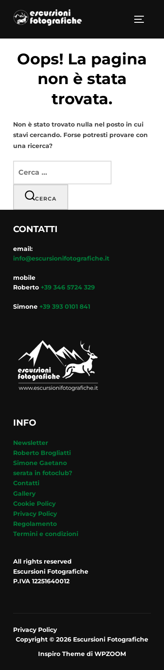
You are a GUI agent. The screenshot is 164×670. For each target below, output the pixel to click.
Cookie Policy (34, 504)
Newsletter (30, 443)
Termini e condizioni (45, 534)
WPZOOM (110, 654)
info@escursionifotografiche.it (61, 258)
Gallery (24, 493)
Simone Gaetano (40, 463)
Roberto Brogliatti (42, 453)
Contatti (26, 483)
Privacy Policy (35, 514)
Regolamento (35, 524)
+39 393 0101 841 (64, 306)
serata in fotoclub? (42, 473)
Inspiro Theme (61, 654)
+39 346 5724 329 (68, 287)
